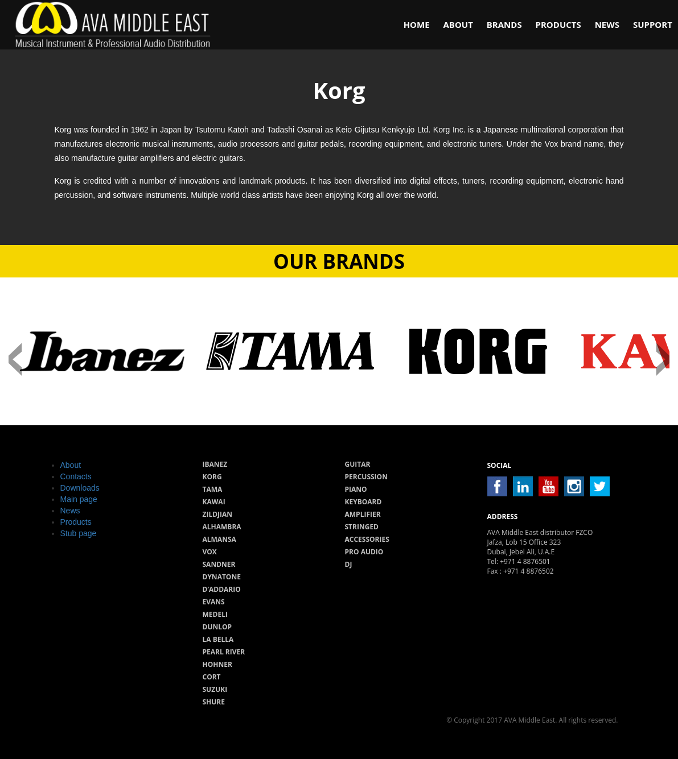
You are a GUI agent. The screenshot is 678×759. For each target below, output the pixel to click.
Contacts (76, 476)
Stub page (78, 533)
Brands (504, 24)
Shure (214, 702)
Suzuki (215, 689)
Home (417, 24)
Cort (212, 677)
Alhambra (222, 527)
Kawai (214, 502)
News (607, 24)
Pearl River (224, 652)
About (457, 24)
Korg (212, 477)
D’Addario (222, 589)
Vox (210, 552)
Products (558, 24)
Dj (348, 564)
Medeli (215, 614)
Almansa (219, 539)
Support (652, 24)
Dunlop (217, 627)
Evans (214, 602)
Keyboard (363, 502)
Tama (213, 489)
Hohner (217, 664)
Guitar (358, 464)
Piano (356, 489)
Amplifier (363, 514)
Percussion (366, 477)
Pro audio (364, 552)
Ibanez (215, 464)
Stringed (362, 527)
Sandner (219, 564)
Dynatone (222, 577)
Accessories (367, 539)
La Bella (218, 639)
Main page (78, 499)
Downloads (80, 487)
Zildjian (218, 514)
